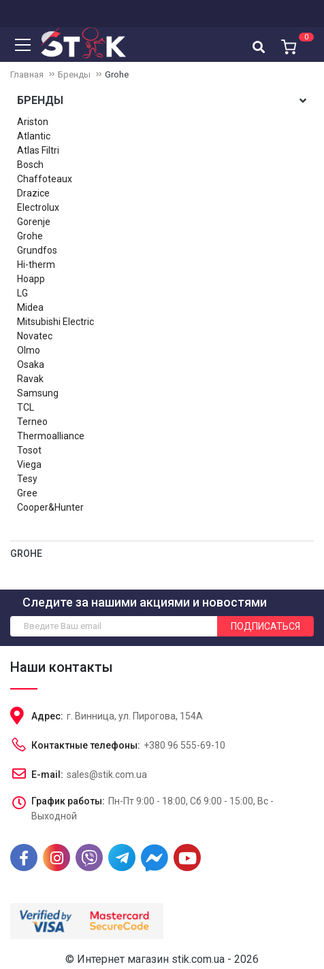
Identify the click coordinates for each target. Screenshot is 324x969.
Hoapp (31, 278)
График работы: (68, 801)
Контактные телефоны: (85, 745)
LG (22, 293)
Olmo (28, 350)
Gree (27, 493)
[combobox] (259, 46)
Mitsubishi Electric (55, 321)
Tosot (29, 450)
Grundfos (37, 250)
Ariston (32, 121)
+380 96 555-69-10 (184, 745)
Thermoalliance (50, 435)
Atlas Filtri (38, 150)
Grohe (30, 236)
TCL (25, 407)
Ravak (30, 378)
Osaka (30, 364)
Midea (30, 307)
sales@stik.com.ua (107, 774)
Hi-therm (36, 264)
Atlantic (33, 136)
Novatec (34, 335)
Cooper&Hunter (50, 507)
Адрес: (47, 716)
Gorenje (33, 221)
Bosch (30, 164)
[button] (287, 43)
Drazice (33, 193)
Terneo (32, 421)
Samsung (38, 393)
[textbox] (258, 47)
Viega (29, 464)
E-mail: (47, 774)
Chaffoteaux (44, 178)
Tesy (27, 478)
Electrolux (38, 207)
